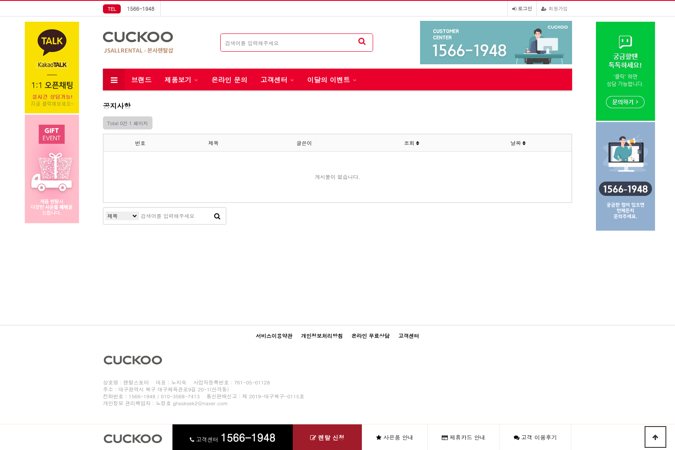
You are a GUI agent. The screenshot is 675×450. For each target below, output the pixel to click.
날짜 (518, 142)
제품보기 (178, 79)
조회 (411, 142)
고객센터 (274, 79)
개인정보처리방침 (322, 335)
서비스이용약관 (274, 335)
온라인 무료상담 (370, 335)
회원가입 (554, 8)
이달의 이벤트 (328, 79)
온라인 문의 (229, 79)
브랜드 (141, 79)
